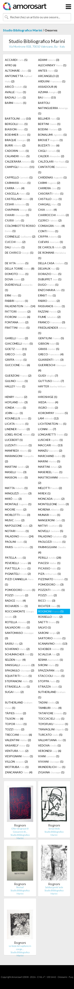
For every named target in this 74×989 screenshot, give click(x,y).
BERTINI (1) (49, 124)
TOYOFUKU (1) (53, 724)
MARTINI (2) (17, 466)
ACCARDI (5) (16, 59)
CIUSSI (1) (14, 220)
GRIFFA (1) (16, 359)
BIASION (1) (16, 129)
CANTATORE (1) (52, 169)
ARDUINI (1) (51, 81)
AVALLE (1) (15, 92)
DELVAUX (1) (48, 268)
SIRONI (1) (48, 665)
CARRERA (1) (49, 188)
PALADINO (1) (52, 536)
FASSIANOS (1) (51, 306)
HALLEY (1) (15, 386)
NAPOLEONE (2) (18, 525)
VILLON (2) (16, 761)
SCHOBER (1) (51, 649)
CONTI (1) (48, 231)
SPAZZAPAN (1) (51, 670)
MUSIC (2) (14, 520)
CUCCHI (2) (15, 242)
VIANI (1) (48, 756)
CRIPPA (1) (49, 236)
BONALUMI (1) (52, 134)
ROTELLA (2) (17, 622)
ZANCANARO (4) (18, 772)
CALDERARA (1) (19, 161)
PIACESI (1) (49, 563)
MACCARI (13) (50, 445)
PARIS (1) (19, 547)
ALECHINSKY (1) (52, 65)
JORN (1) (14, 413)
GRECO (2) (15, 354)
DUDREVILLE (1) (18, 287)
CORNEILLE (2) (20, 236)
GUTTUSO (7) (51, 381)
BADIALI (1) (15, 97)
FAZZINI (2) (49, 311)
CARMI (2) (49, 182)
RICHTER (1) (49, 606)
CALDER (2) (51, 156)
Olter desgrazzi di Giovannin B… (20, 830)
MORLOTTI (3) (17, 514)
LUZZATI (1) (18, 445)
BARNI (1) (15, 102)
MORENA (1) (50, 509)
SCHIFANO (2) (17, 649)
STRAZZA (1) (50, 686)
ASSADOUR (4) (47, 86)
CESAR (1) (17, 204)
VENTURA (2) (16, 750)
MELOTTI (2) (50, 488)
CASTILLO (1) (50, 199)
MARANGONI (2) (19, 458)
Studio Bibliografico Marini (22, 30)
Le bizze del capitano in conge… (20, 947)
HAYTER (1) (52, 389)
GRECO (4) (51, 354)
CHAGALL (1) (49, 204)
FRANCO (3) (51, 322)
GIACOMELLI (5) (19, 343)
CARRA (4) (14, 188)
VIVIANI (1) (50, 761)
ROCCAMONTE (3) (19, 614)
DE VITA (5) (16, 263)
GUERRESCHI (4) (52, 367)
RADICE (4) (15, 600)
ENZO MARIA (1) (51, 290)
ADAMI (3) (48, 59)
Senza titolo (54, 828)
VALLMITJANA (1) (52, 740)
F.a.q (71, 976)
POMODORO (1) (20, 589)
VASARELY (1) (17, 745)
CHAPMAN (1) (18, 209)
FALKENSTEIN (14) (20, 306)
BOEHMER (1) (17, 134)
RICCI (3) (46, 600)
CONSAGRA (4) (51, 225)
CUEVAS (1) (50, 242)
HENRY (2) (16, 397)
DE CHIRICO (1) (19, 252)
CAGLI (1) (49, 150)
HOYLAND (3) (16, 402)
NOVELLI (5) (50, 531)
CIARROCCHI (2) (53, 215)
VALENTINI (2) (18, 740)
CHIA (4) (47, 209)
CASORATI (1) (50, 193)
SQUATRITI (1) (18, 675)
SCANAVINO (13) (52, 643)
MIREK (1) (44, 493)
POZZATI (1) (51, 589)
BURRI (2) (15, 145)
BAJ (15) (47, 97)
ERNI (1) (13, 295)
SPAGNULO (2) (19, 670)
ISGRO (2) (48, 407)
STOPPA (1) (48, 681)
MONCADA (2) (51, 498)
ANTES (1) (48, 70)
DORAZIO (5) (49, 274)
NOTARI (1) (17, 531)
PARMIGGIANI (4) (52, 549)
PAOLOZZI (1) (52, 541)
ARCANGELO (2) (48, 76)
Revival (20, 887)
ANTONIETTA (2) (18, 78)
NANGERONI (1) (51, 520)
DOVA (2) (14, 279)
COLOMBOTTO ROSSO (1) (20, 228)
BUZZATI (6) (48, 145)
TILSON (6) (14, 718)
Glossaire (62, 976)
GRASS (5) (48, 349)
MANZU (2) (50, 450)
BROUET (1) (50, 140)
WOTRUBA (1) (17, 767)
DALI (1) (15, 247)
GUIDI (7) (48, 375)
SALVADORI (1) (17, 627)
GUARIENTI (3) (51, 359)
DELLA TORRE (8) (19, 268)
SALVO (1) (44, 627)
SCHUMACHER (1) (19, 654)
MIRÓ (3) (13, 498)
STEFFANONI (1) (19, 681)
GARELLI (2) (16, 338)
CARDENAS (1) (52, 177)
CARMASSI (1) (18, 182)
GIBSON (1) (48, 343)
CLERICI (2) (50, 220)
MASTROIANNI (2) (53, 480)
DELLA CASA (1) (53, 263)
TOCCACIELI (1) (51, 718)
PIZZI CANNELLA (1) (19, 581)
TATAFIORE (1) (52, 713)
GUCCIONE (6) (17, 365)
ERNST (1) (47, 295)
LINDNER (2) (17, 429)
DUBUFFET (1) (49, 279)
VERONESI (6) (49, 750)
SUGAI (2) (14, 692)
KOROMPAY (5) (53, 413)
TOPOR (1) (16, 724)
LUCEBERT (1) (14, 439)
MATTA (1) (16, 488)
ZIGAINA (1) (51, 772)
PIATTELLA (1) (18, 568)
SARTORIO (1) (52, 638)
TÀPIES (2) (15, 713)
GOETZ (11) (16, 349)
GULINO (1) (16, 381)
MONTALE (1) (18, 504)
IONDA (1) (15, 407)
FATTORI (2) (18, 311)
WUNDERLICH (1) (51, 767)
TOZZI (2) (14, 729)
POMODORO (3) (51, 584)
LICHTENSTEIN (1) (52, 423)
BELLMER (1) (49, 118)
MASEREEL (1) (50, 472)
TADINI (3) (48, 702)
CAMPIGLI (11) (19, 167)
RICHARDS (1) (16, 606)
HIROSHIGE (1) (47, 397)
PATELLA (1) (15, 557)
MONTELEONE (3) (53, 504)
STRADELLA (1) (17, 686)
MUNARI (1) (49, 514)
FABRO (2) (49, 300)
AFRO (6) (10, 65)
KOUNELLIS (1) (18, 418)
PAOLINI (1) (16, 541)
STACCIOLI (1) (51, 675)
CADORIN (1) (17, 150)
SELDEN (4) (15, 659)
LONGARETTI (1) (52, 434)
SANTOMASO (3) (19, 635)
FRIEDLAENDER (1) (52, 330)
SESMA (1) (50, 659)
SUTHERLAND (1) (52, 694)
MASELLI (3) (15, 472)
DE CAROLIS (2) (52, 247)
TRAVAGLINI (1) (53, 729)
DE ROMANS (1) (52, 255)
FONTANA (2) (16, 322)
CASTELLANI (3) (19, 199)
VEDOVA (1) (49, 745)
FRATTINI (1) (17, 327)
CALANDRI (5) (17, 156)
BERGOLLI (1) (16, 124)
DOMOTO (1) (16, 274)
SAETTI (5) (48, 622)
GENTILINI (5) (51, 338)
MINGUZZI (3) (18, 493)
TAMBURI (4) (50, 707)
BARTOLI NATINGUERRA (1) (53, 108)
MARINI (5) (49, 461)
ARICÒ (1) (16, 86)
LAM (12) (48, 418)
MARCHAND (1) (51, 456)
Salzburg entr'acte (54, 887)
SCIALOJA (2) (49, 654)
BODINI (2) (49, 129)
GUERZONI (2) (18, 375)
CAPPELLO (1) (19, 177)
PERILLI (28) (49, 557)
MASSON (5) (16, 477)
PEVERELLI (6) (18, 563)
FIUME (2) (49, 317)
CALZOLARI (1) (53, 161)
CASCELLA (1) (17, 193)
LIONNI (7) (47, 429)
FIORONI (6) (17, 317)
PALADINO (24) (19, 536)
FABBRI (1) (16, 300)
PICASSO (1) (49, 568)
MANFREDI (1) (18, 450)
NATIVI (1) (50, 525)
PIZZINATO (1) (53, 579)
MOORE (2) (15, 509)
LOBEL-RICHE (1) (20, 434)
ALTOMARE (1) (18, 70)
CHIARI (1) (17, 215)
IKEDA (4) (48, 402)
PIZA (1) (49, 573)
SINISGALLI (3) (20, 665)
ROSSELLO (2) (50, 616)
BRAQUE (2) (17, 140)
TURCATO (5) (50, 734)
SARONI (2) (49, 632)
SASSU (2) (13, 643)
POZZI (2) (16, 595)
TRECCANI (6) (18, 734)
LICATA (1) (16, 423)
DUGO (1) (48, 284)
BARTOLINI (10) (18, 118)
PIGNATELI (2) (18, 573)
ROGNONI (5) (51, 611)
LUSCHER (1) (50, 439)
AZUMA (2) (49, 92)
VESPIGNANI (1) (19, 756)
